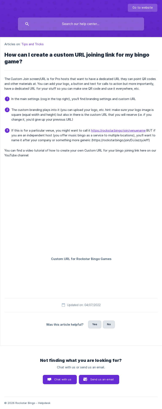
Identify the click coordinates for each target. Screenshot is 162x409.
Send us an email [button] (102, 379)
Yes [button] (94, 324)
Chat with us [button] (62, 379)
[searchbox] (81, 24)
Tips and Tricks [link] (32, 44)
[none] (142, 8)
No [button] (109, 324)
